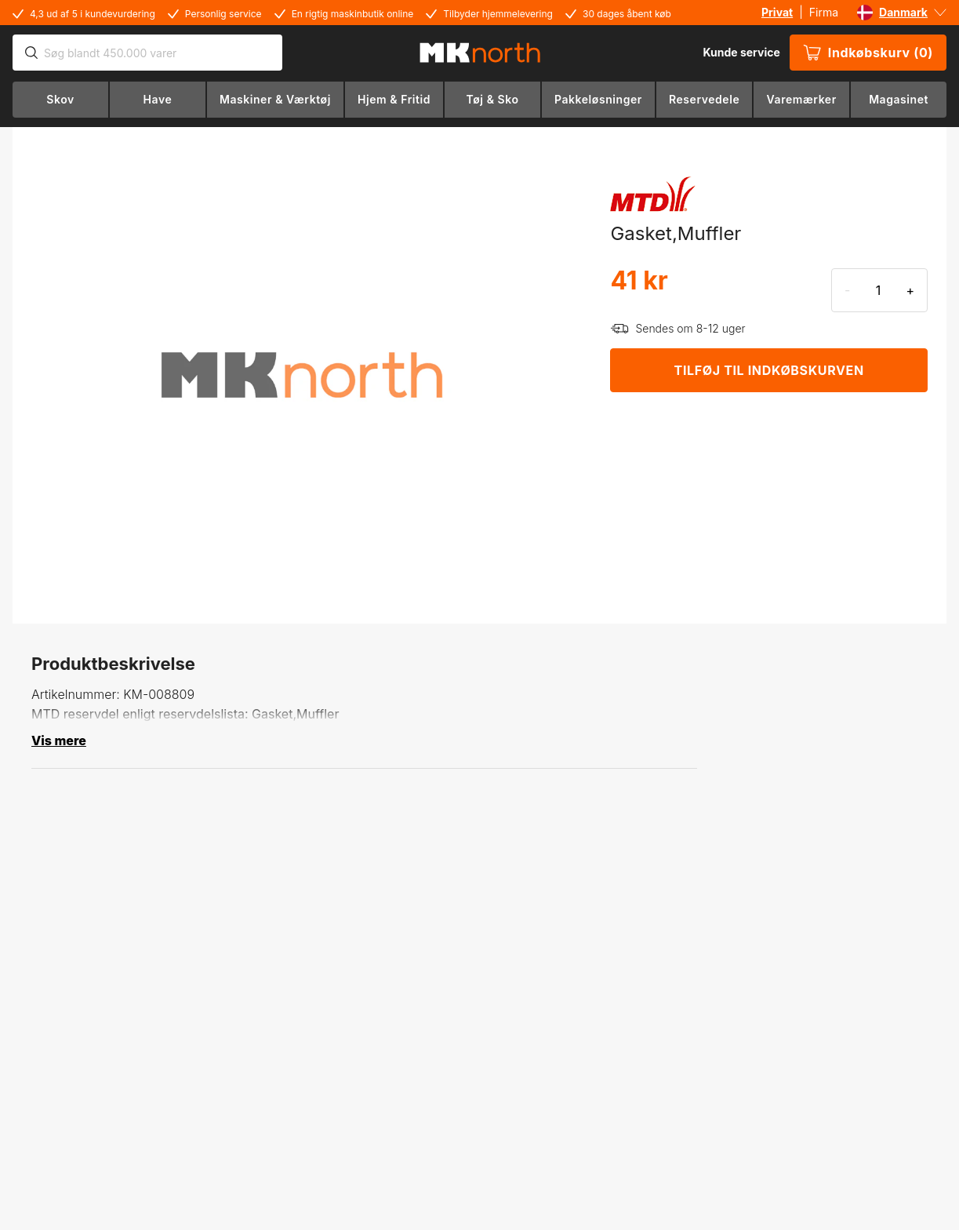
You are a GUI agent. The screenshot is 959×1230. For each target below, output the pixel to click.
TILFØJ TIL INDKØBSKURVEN (769, 370)
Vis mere (58, 740)
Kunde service (741, 52)
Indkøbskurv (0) (868, 52)
